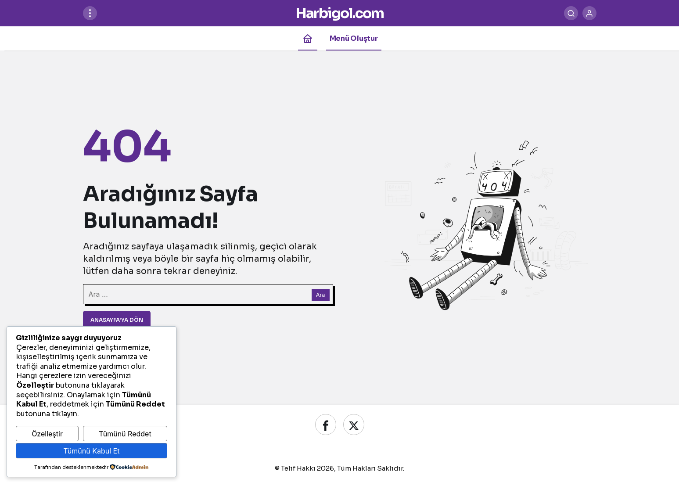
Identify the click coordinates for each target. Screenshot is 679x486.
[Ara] (571, 13)
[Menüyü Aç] (90, 13)
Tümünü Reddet (125, 433)
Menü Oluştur (354, 38)
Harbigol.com (339, 13)
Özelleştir (47, 433)
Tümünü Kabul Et (91, 450)
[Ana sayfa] (307, 38)
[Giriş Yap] (589, 13)
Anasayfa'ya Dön (116, 320)
